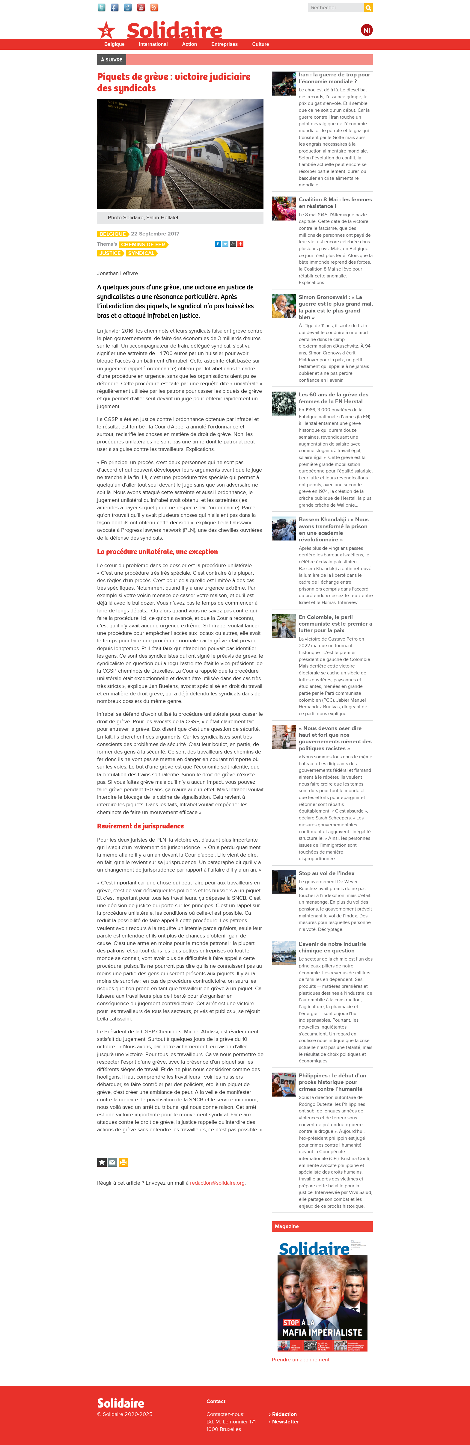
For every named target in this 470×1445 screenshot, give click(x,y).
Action (189, 44)
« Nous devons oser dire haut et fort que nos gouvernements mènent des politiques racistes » (335, 738)
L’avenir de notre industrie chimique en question (332, 947)
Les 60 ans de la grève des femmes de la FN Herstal (333, 398)
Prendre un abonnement (300, 1359)
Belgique (114, 44)
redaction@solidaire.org (217, 1183)
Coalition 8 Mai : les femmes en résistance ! (335, 203)
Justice (110, 253)
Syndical (141, 253)
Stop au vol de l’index (327, 873)
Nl (367, 31)
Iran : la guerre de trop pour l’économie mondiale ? (334, 78)
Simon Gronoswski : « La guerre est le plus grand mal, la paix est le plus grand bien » (336, 307)
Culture (260, 44)
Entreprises (224, 44)
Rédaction (284, 1414)
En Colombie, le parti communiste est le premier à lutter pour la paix (335, 624)
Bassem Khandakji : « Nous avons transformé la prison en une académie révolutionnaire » (334, 529)
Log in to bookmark (102, 1162)
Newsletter (285, 1421)
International (153, 44)
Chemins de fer (143, 244)
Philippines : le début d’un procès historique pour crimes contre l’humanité (332, 1082)
